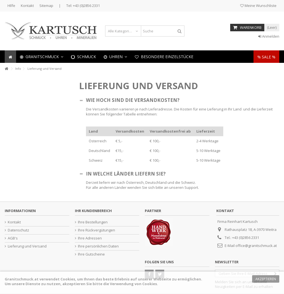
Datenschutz (18, 230)
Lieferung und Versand (27, 246)
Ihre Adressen (90, 238)
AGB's (13, 238)
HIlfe (11, 5)
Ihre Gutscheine (91, 254)
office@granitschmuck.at (256, 245)
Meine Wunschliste (258, 5)
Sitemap (46, 5)
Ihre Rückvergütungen (96, 230)
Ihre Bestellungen (93, 222)
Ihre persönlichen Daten (98, 246)
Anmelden (268, 36)
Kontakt (27, 5)
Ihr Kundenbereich (93, 210)
